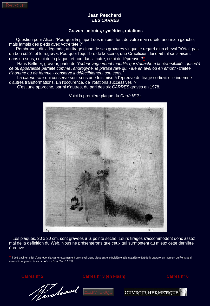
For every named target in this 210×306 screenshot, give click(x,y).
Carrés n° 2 (33, 276)
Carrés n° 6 (178, 276)
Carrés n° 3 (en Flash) (104, 276)
